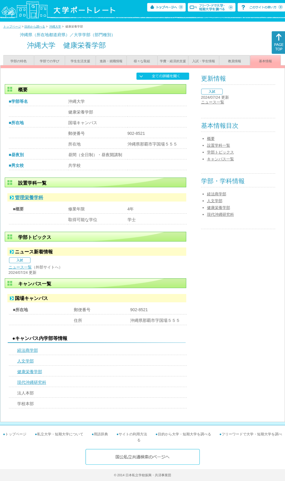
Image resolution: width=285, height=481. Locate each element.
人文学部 (25, 361)
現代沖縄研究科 (31, 382)
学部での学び (49, 61)
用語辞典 (101, 434)
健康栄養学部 (29, 371)
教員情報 (234, 61)
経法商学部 (27, 350)
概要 (211, 138)
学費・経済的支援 (173, 61)
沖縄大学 (55, 26)
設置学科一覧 (218, 145)
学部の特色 (18, 61)
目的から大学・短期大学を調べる (184, 434)
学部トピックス (220, 152)
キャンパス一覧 (220, 159)
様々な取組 (142, 61)
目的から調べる (34, 26)
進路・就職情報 (111, 61)
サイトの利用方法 (133, 434)
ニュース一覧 (20, 267)
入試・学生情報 (203, 61)
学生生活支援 (80, 61)
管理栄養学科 (29, 197)
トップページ (12, 26)
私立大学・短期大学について (60, 434)
